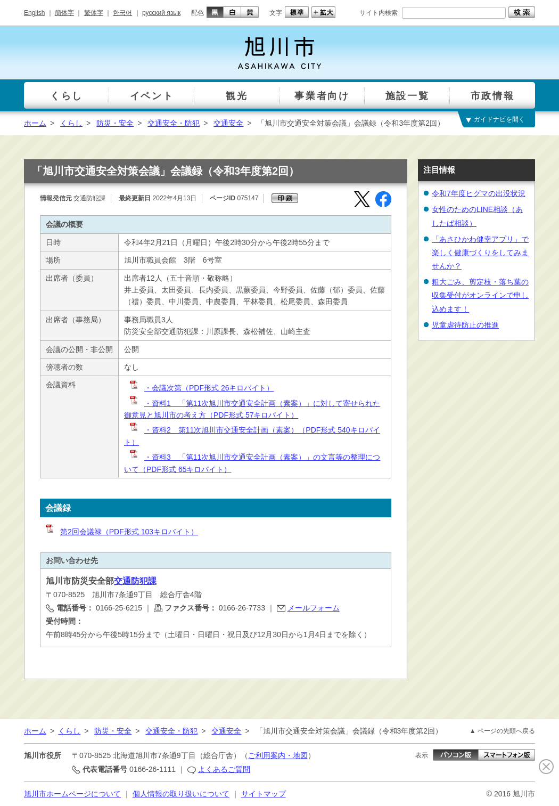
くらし (71, 123)
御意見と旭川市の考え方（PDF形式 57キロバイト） (211, 415)
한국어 (122, 13)
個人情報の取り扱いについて (181, 793)
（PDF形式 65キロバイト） (185, 469)
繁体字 (93, 13)
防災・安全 (115, 123)
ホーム (35, 123)
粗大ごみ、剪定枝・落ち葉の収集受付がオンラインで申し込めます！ (480, 295)
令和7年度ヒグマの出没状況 (478, 193)
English (34, 13)
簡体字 (64, 13)
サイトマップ (263, 793)
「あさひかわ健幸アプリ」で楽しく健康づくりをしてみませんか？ (480, 252)
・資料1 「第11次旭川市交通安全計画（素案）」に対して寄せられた (254, 403)
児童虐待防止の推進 (465, 325)
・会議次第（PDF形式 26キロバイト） (201, 388)
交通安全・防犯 (173, 123)
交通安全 (228, 123)
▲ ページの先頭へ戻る (502, 731)
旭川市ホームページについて (72, 793)
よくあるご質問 (224, 769)
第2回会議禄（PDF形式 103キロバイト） (121, 531)
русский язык (161, 13)
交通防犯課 (135, 580)
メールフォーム (313, 608)
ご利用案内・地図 (278, 755)
